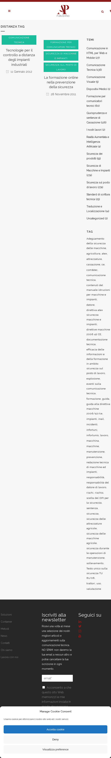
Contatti (5, 643)
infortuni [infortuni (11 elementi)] (92, 430)
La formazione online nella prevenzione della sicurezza (61, 82)
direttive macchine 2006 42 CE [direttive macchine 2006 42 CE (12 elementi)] (98, 332)
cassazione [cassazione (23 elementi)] (93, 264)
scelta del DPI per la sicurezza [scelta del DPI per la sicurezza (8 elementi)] (98, 500)
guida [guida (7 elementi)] (105, 398)
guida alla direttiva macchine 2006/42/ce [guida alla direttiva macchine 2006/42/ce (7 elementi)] (98, 409)
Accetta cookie (55, 729)
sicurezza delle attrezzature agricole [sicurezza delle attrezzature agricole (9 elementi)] (96, 524)
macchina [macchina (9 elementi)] (93, 440)
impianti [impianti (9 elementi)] (92, 419)
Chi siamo (6, 650)
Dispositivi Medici (97, 89)
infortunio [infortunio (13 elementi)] (93, 435)
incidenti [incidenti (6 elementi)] (92, 424)
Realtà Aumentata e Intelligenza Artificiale (98, 142)
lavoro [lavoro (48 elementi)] (104, 435)
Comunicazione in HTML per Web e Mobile (97, 53)
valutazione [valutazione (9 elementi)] (94, 589)
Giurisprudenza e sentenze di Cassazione (97, 118)
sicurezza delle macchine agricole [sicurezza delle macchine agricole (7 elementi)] (96, 538)
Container (6, 621)
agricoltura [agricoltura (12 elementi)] (93, 253)
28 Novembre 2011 (61, 94)
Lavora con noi (9, 657)
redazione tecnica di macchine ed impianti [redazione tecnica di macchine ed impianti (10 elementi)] (98, 467)
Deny (55, 739)
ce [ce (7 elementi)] (103, 264)
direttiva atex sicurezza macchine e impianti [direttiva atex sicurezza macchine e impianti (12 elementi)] (95, 317)
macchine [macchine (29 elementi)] (93, 446)
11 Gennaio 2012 (19, 71)
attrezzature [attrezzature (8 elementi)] (94, 259)
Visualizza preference (55, 749)
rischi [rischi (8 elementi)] (90, 492)
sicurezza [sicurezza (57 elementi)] (93, 513)
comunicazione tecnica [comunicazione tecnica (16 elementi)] (96, 277)
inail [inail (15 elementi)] (101, 419)
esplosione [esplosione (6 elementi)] (93, 378)
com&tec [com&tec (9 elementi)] (92, 270)
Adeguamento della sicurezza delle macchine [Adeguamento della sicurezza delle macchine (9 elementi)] (96, 243)
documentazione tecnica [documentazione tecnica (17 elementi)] (97, 342)
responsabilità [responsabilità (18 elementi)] (95, 477)
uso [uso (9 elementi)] (99, 583)
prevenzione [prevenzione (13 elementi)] (94, 457)
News (4, 635)
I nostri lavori (94, 129)
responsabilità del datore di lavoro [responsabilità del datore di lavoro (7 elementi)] (98, 485)
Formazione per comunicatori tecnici (96, 101)
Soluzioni (6, 614)
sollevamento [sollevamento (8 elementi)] (95, 563)
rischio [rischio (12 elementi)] (99, 492)
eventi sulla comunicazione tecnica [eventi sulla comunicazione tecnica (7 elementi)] (96, 389)
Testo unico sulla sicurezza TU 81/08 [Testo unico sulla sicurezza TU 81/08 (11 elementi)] (97, 573)
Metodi (5, 628)
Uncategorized (95, 218)
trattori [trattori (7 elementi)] (91, 583)
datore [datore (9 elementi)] (91, 304)
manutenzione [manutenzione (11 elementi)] (96, 451)
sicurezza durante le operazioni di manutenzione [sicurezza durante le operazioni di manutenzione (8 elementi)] (98, 553)
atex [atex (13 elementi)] (104, 253)
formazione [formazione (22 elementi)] (94, 398)
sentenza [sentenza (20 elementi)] (92, 508)
